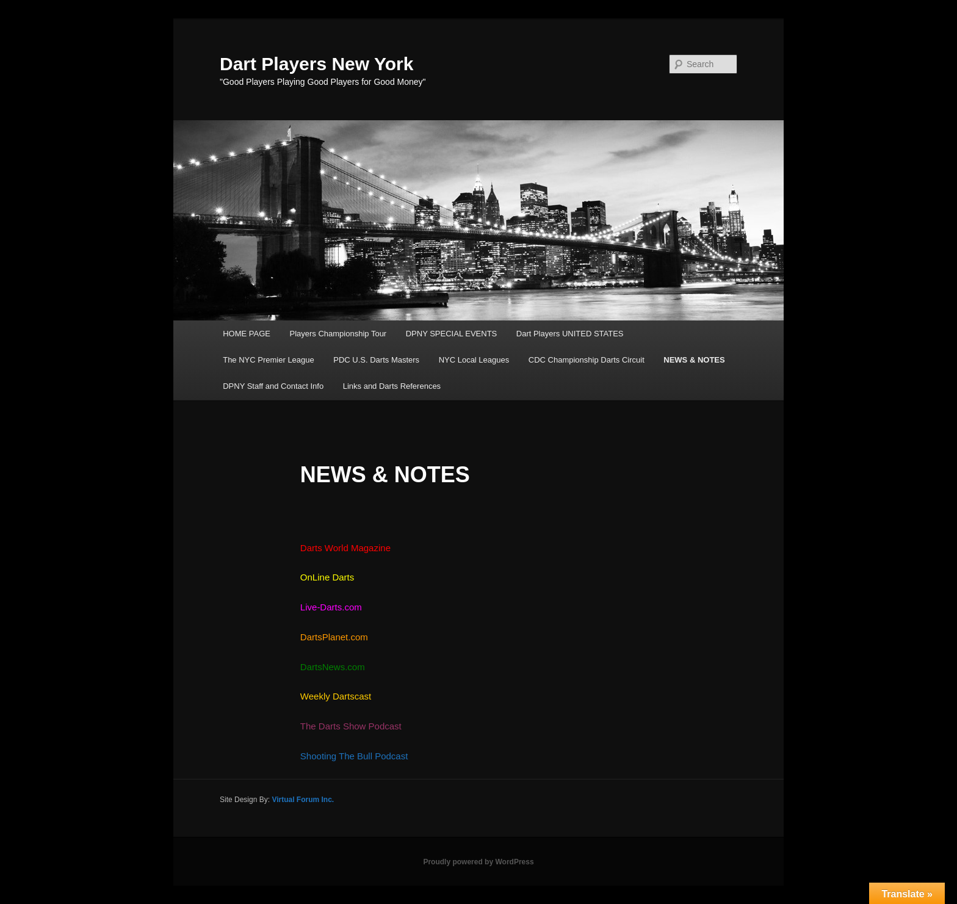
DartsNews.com (332, 667)
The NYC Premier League (268, 359)
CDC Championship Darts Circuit (587, 359)
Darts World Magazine (345, 548)
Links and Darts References (392, 386)
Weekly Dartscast (335, 696)
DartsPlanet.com (334, 637)
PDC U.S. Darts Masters (376, 359)
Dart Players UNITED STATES (570, 333)
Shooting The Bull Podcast (354, 756)
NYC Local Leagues (474, 359)
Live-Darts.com (332, 607)
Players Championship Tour (337, 333)
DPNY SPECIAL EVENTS (451, 333)
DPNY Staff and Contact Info (273, 386)
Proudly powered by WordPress (478, 862)
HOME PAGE (246, 333)
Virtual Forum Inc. (303, 799)
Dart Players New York (316, 64)
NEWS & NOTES (693, 359)
